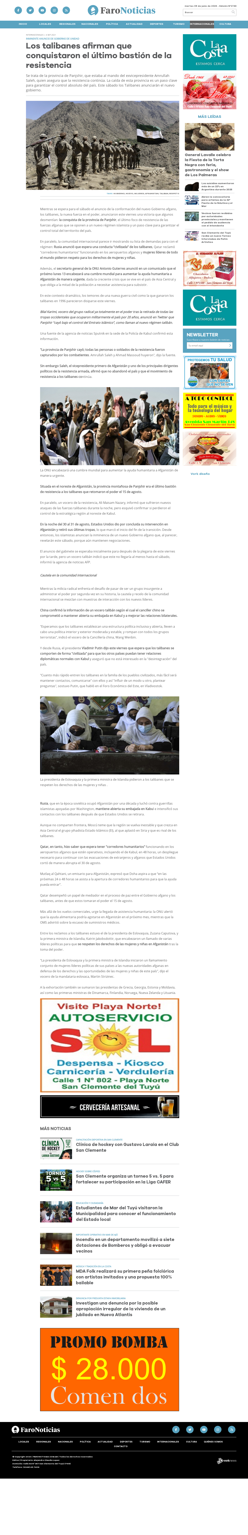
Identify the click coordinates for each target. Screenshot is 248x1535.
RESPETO (174, 194)
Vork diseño (200, 473)
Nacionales (89, 24)
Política (112, 24)
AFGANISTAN (151, 194)
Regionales (67, 24)
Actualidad (134, 24)
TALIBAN (163, 194)
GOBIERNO (119, 194)
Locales (45, 24)
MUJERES (139, 194)
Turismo (178, 24)
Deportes (156, 24)
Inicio (23, 24)
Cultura (225, 24)
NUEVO (129, 194)
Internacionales (202, 24)
